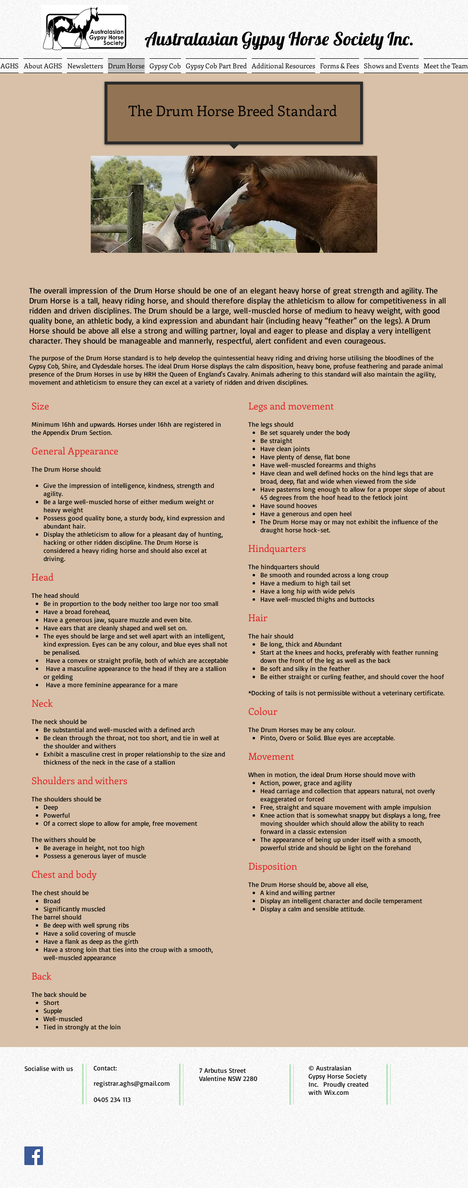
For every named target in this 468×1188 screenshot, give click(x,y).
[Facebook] (33, 1155)
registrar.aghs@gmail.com (132, 1083)
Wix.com (336, 1092)
